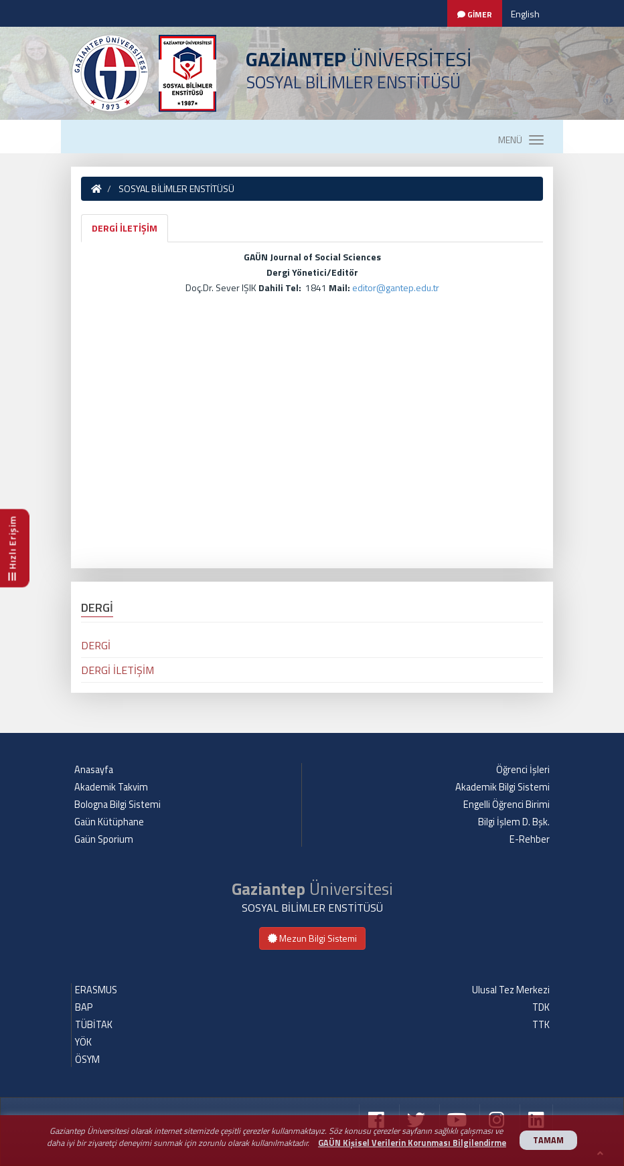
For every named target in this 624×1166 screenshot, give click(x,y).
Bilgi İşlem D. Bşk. (514, 822)
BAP (83, 1007)
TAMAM (548, 1140)
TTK (541, 1024)
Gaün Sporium (103, 839)
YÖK (83, 1042)
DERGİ (95, 645)
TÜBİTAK (93, 1024)
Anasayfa (93, 769)
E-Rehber (530, 839)
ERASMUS (96, 990)
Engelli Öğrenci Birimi (506, 804)
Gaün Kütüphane (109, 822)
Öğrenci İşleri (523, 769)
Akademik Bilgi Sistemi (502, 787)
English (525, 14)
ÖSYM (87, 1059)
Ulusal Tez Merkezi (511, 990)
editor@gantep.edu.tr (395, 287)
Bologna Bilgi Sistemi (117, 804)
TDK (541, 1007)
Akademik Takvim (111, 787)
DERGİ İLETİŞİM (124, 228)
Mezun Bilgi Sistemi (312, 938)
